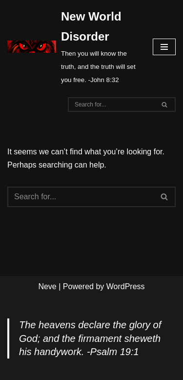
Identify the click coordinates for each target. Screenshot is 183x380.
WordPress (125, 286)
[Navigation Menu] (164, 47)
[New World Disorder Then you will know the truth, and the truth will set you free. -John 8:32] (72, 46)
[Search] (111, 104)
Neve (47, 286)
